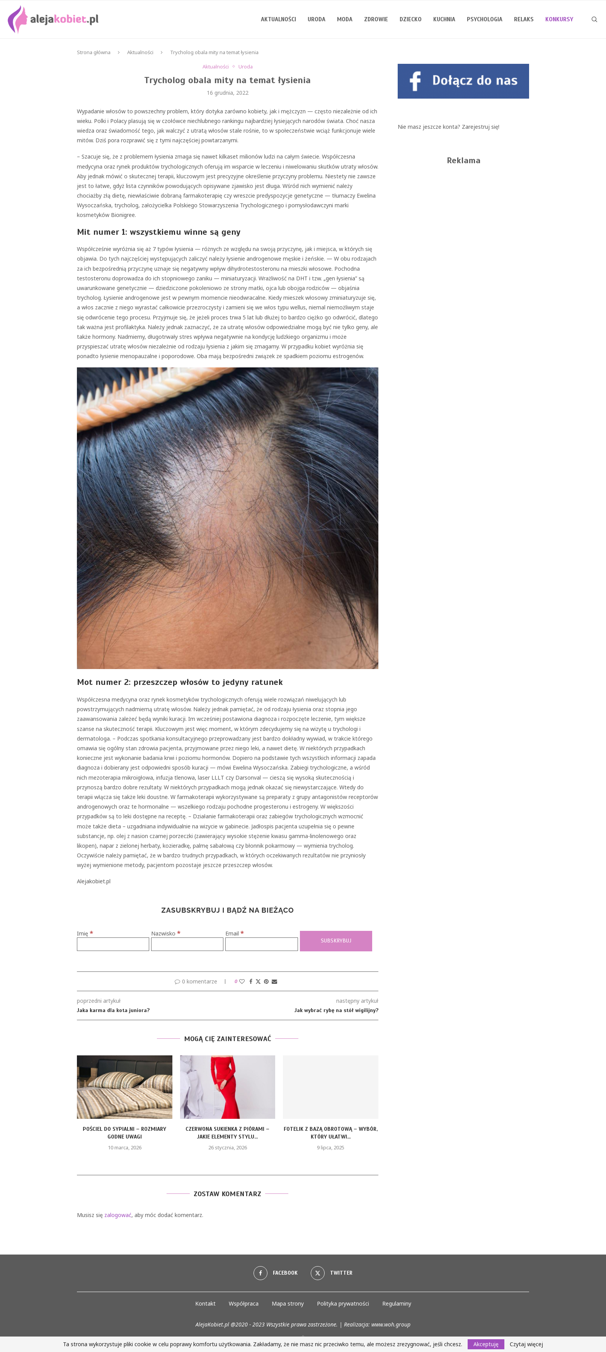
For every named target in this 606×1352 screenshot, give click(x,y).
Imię (85, 933)
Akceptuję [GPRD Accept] (486, 1344)
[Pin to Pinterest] (266, 981)
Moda (344, 19)
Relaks (524, 19)
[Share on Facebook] (250, 981)
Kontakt (205, 1303)
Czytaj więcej (526, 1344)
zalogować (117, 1215)
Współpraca (244, 1303)
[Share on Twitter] (258, 981)
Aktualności (278, 19)
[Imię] (113, 944)
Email (234, 933)
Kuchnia (444, 19)
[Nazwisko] (187, 944)
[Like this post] (242, 981)
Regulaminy (396, 1303)
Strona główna (94, 52)
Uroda (316, 19)
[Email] (261, 944)
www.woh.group (390, 1324)
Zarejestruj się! (480, 126)
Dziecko (411, 19)
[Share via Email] (274, 981)
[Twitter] (331, 1273)
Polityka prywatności (343, 1303)
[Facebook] (276, 1273)
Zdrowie (376, 19)
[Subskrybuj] (336, 941)
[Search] (594, 19)
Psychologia (484, 19)
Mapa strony (288, 1303)
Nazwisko (165, 933)
